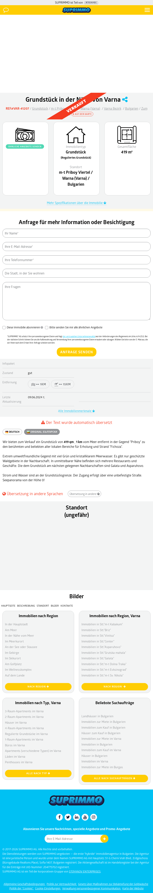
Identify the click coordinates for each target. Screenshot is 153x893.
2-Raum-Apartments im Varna (24, 717)
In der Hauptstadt (16, 624)
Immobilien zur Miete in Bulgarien (103, 722)
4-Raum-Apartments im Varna (24, 728)
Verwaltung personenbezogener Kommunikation (91, 888)
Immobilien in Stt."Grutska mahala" (103, 653)
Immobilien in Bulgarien (96, 744)
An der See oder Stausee (21, 647)
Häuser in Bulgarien (94, 756)
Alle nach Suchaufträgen (114, 778)
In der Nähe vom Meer (19, 635)
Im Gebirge (12, 653)
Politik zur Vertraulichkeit (62, 884)
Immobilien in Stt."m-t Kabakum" (102, 624)
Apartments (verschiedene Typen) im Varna (33, 751)
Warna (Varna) (90, 108)
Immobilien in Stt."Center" (97, 641)
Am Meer (11, 630)
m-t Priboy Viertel (63, 108)
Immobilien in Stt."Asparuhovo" (101, 647)
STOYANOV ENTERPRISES (85, 871)
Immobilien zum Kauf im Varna (101, 750)
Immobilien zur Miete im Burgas (102, 767)
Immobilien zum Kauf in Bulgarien (103, 727)
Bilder (55, 605)
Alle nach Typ (38, 773)
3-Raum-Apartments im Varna (24, 711)
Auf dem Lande (15, 675)
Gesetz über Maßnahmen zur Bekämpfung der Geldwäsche (113, 884)
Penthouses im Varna (18, 762)
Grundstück (40, 108)
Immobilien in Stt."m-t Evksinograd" (104, 669)
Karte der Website (133, 888)
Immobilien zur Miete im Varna (101, 739)
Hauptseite (8, 605)
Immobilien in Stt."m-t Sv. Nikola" (102, 675)
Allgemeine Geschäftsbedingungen (24, 884)
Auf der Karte (82, 114)
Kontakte (67, 605)
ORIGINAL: (42, 432)
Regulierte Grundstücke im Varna (26, 734)
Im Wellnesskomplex (18, 669)
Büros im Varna (15, 745)
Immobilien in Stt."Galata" (97, 658)
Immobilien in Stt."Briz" (96, 630)
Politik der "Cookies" (21, 888)
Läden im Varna (15, 756)
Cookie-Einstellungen (48, 888)
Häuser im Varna (16, 722)
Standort (43, 605)
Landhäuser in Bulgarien (97, 716)
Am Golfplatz (13, 664)
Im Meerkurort (14, 641)
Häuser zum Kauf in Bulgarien (100, 733)
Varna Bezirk (112, 108)
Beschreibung (26, 605)
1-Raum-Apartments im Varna (24, 739)
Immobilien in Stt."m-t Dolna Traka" (104, 664)
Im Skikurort (13, 658)
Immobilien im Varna (94, 761)
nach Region (38, 686)
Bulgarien (131, 108)
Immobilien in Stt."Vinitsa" (98, 635)
